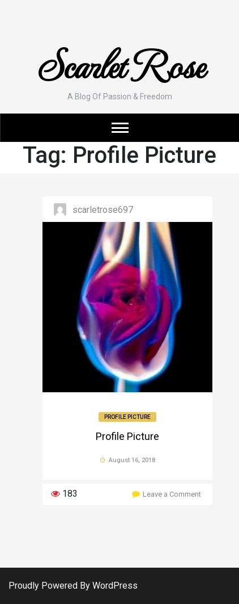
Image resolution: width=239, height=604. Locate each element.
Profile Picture (127, 417)
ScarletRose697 (102, 209)
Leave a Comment (172, 494)
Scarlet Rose (120, 64)
